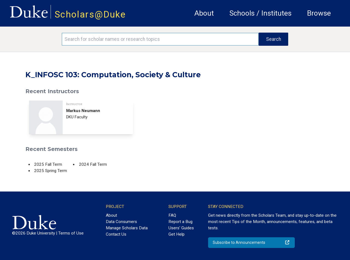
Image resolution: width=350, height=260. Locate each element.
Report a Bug (180, 221)
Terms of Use (71, 233)
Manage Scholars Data (127, 227)
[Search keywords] (160, 39)
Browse (319, 13)
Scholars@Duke (90, 14)
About (204, 13)
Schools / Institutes (260, 13)
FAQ (172, 215)
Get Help (176, 234)
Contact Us (116, 234)
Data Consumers (121, 221)
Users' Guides (181, 227)
